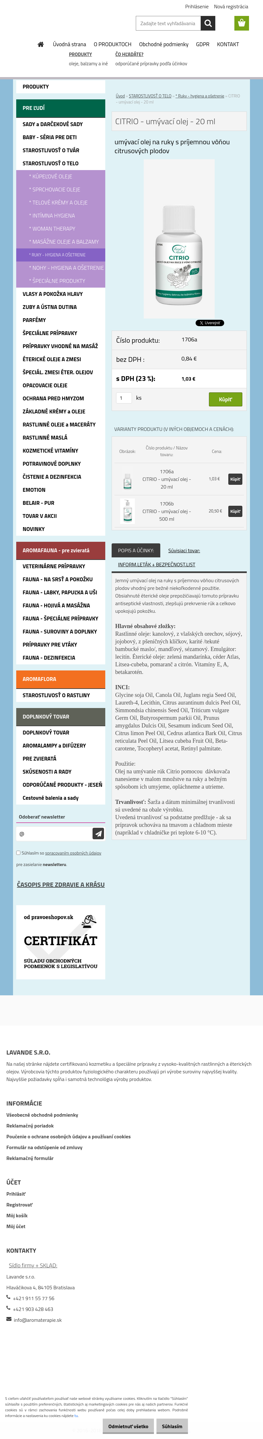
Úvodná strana (69, 44)
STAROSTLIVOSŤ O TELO (150, 96)
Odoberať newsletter (42, 816)
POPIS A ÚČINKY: (136, 550)
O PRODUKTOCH (113, 44)
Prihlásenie (197, 6)
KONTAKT (228, 44)
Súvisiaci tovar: (184, 550)
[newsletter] (98, 833)
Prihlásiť (15, 1194)
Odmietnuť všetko (121, 1426)
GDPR (203, 44)
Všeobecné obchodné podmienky (42, 1115)
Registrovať (19, 1204)
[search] (208, 23)
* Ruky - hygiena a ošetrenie (200, 96)
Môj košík (17, 1215)
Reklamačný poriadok (30, 1125)
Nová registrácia (231, 6)
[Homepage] (41, 44)
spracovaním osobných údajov (73, 852)
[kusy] (124, 398)
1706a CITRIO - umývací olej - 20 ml (166, 479)
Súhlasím (170, 1426)
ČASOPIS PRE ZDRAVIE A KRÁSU (61, 884)
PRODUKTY (80, 54)
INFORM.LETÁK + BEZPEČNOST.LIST (156, 564)
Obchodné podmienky (164, 44)
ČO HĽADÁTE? (129, 54)
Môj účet (15, 1226)
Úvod (120, 96)
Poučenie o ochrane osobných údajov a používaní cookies (68, 1136)
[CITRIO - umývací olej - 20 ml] (179, 163)
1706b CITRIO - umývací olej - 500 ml (166, 511)
